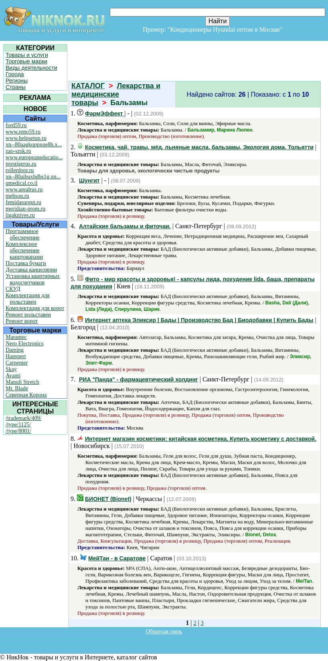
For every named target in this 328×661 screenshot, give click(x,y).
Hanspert (16, 356)
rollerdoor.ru (20, 170)
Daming (15, 350)
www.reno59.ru (23, 132)
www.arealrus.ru (24, 190)
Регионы (17, 80)
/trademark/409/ (23, 418)
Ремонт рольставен (28, 315)
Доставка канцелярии (31, 270)
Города (15, 74)
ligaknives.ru (20, 215)
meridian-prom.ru (25, 209)
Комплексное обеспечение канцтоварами (24, 250)
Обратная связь (164, 632)
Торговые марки (26, 61)
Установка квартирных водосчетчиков (33, 279)
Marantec (16, 337)
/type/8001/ (18, 431)
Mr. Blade (17, 388)
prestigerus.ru (21, 164)
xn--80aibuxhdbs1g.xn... (33, 177)
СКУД (13, 289)
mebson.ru (17, 196)
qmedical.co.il (21, 183)
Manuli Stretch (22, 382)
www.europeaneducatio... (34, 157)
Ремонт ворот (22, 321)
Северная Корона (26, 395)
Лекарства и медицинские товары (115, 94)
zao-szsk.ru (18, 151)
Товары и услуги (27, 55)
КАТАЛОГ (88, 86)
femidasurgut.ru (23, 202)
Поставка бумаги (26, 263)
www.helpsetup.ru (26, 138)
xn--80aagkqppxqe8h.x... (34, 145)
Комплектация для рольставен (28, 298)
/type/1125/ (18, 425)
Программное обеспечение (23, 234)
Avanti (13, 376)
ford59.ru (16, 125)
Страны (16, 87)
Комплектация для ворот (35, 308)
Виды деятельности (31, 68)
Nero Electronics (24, 344)
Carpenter (17, 363)
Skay (11, 369)
